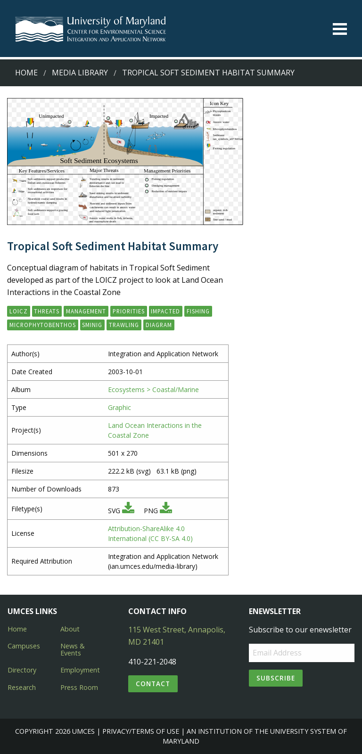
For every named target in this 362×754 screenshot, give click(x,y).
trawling (124, 324)
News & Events (72, 649)
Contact (153, 683)
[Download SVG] (128, 510)
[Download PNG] (166, 510)
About (70, 628)
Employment (80, 669)
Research (22, 687)
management (86, 311)
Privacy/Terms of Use (140, 731)
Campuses (24, 645)
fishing (198, 311)
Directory (22, 669)
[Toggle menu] (340, 29)
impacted (165, 311)
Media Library (80, 72)
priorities (129, 311)
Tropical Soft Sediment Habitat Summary (208, 72)
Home (26, 72)
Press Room (79, 687)
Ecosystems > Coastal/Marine (153, 389)
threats (46, 311)
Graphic (119, 407)
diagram (159, 324)
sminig (92, 324)
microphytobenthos (42, 324)
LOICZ (18, 311)
